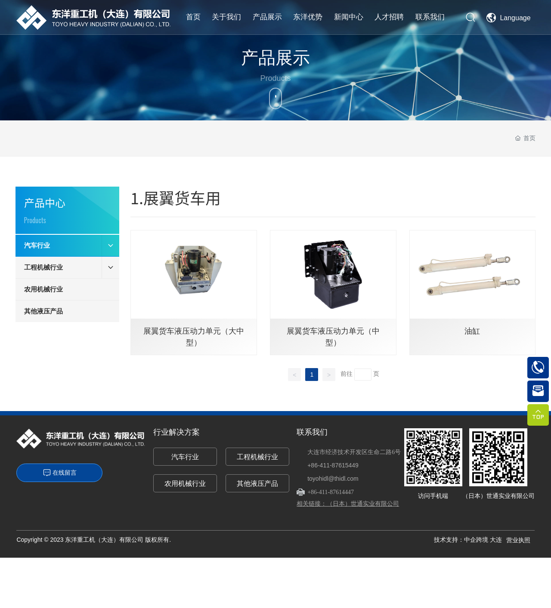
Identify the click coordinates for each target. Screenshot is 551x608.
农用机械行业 (185, 483)
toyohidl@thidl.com (333, 478)
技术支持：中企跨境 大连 (468, 539)
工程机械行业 (257, 457)
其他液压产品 (257, 483)
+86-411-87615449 (333, 465)
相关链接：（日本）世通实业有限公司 (348, 503)
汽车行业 (185, 457)
